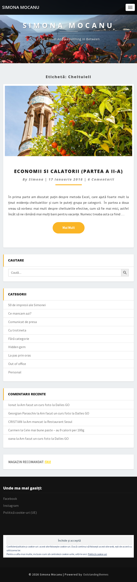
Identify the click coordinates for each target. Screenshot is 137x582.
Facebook (10, 498)
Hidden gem (17, 347)
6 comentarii (101, 179)
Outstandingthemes (95, 574)
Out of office (17, 364)
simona (36, 179)
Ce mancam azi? (20, 313)
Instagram (11, 505)
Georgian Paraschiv (22, 413)
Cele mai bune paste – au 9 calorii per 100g (54, 430)
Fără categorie (18, 339)
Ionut (12, 405)
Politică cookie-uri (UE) (20, 512)
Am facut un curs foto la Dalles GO (45, 405)
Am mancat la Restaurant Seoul (49, 422)
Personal (14, 372)
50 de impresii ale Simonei (27, 305)
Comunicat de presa (22, 322)
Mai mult (73, 227)
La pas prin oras (19, 355)
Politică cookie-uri (97, 554)
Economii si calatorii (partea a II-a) (68, 171)
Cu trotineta (17, 330)
